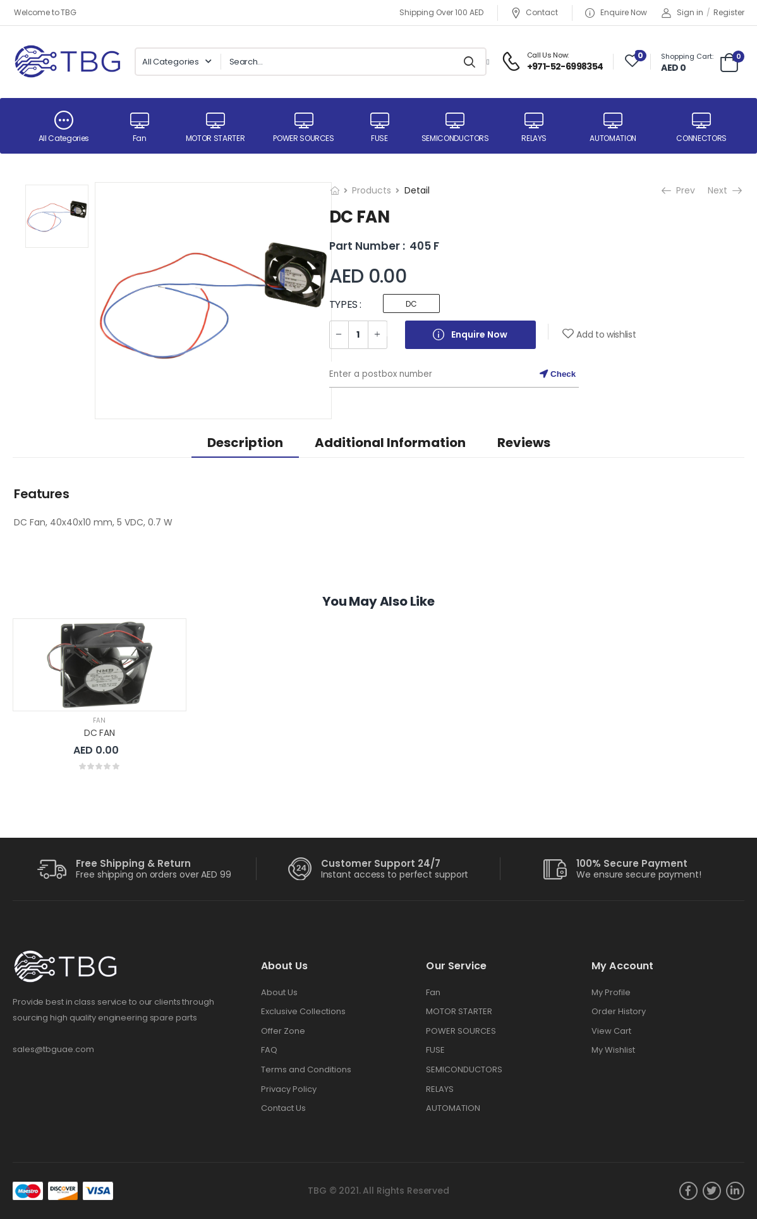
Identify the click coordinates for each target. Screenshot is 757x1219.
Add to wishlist (606, 334)
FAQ (269, 1050)
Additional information (390, 442)
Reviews (523, 442)
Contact (534, 13)
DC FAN (99, 732)
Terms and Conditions (306, 1069)
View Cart (611, 1031)
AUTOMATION (453, 1108)
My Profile (611, 992)
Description (245, 442)
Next (719, 190)
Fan (99, 720)
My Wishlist (613, 1050)
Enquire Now (616, 13)
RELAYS (440, 1089)
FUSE (435, 1050)
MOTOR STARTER (459, 1011)
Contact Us (283, 1108)
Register (728, 12)
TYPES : (345, 304)
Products (371, 190)
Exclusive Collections (303, 1011)
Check (558, 374)
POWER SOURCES (461, 1031)
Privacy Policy (289, 1089)
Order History (618, 1011)
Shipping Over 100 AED (441, 12)
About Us (279, 992)
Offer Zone (283, 1031)
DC (411, 303)
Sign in (682, 12)
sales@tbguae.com (53, 1049)
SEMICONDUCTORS (464, 1069)
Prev (678, 190)
